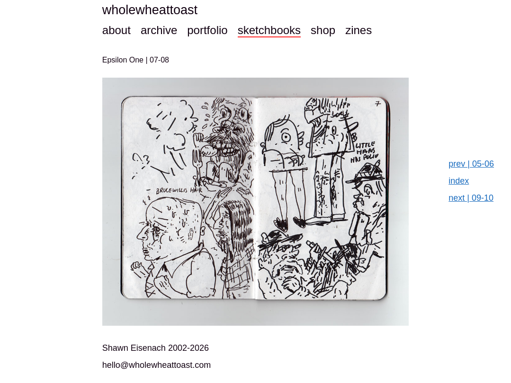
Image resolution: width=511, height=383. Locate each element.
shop (323, 30)
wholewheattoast (149, 10)
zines (358, 30)
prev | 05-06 (471, 164)
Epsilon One (124, 60)
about (116, 30)
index (458, 181)
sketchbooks (269, 30)
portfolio (207, 30)
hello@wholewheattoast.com (156, 365)
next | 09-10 (470, 198)
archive (159, 30)
